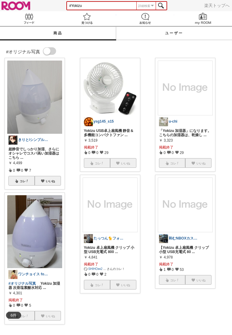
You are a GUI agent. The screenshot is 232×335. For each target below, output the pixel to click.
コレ (24, 181)
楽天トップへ (217, 5)
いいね (50, 181)
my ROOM (203, 18)
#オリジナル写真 (22, 283)
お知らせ (145, 18)
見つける (87, 18)
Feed (29, 18)
